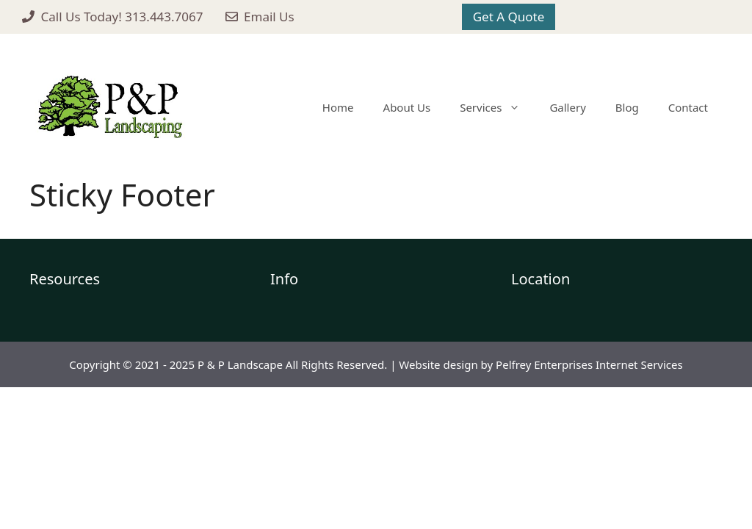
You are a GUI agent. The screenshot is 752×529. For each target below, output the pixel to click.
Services (497, 107)
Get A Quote (509, 16)
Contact (688, 107)
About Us (407, 107)
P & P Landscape (240, 364)
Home (338, 107)
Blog (627, 107)
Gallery (567, 107)
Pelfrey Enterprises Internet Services (589, 364)
